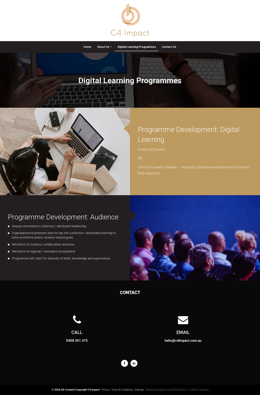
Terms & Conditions (122, 389)
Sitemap (139, 389)
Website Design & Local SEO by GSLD (166, 389)
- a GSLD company (198, 389)
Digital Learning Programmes (137, 46)
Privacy (105, 389)
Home (87, 46)
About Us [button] (104, 46)
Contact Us (169, 46)
